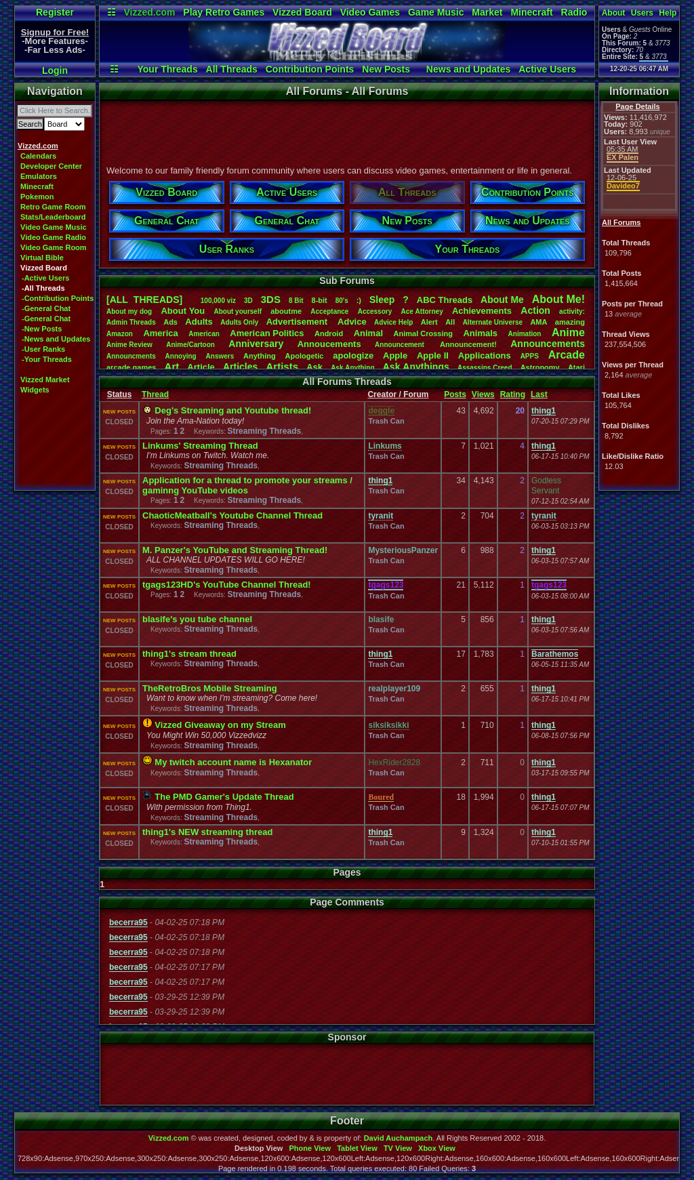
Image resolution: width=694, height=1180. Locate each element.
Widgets (34, 390)
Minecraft (531, 12)
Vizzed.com (149, 12)
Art (172, 366)
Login (55, 70)
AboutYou (183, 311)
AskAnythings (416, 366)
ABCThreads (444, 300)
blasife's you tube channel (197, 619)
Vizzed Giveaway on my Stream (220, 725)
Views (483, 394)
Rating (512, 394)
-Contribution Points (58, 298)
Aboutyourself (237, 311)
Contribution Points (310, 69)
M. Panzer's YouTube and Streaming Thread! (234, 550)
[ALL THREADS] (144, 299)
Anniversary (255, 343)
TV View (398, 1148)
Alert (429, 322)
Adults (198, 322)
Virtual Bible (42, 257)
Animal (368, 333)
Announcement (400, 344)
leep (381, 299)
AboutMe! (558, 299)
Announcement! (468, 344)
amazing (570, 322)
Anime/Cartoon (190, 344)
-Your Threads (47, 359)
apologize (353, 355)
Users (642, 13)
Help (667, 13)
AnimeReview (129, 344)
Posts (455, 394)
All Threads (232, 69)
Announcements (547, 343)
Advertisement (298, 322)
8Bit (296, 300)
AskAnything (352, 367)
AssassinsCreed (484, 367)
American (204, 334)
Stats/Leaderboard (53, 217)
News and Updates (468, 69)
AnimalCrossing (423, 333)
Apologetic (304, 356)
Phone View (310, 1148)
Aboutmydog (129, 311)
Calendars (38, 156)
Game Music (436, 12)
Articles (240, 366)
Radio (574, 12)
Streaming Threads (264, 431)
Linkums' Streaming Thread (200, 446)
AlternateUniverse (493, 322)
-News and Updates (56, 339)
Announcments (131, 356)
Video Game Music (53, 227)
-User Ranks (43, 349)
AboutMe (502, 299)
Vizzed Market (45, 379)
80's (341, 300)
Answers (220, 356)
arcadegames (131, 367)
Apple (395, 355)
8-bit (319, 300)
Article (200, 367)
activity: (572, 311)
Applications (484, 355)
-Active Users (45, 278)
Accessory (375, 311)
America (160, 333)
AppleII (433, 355)
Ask (314, 367)
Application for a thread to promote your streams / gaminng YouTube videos (247, 485)
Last (539, 394)
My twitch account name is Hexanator (233, 762)
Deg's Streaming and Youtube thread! (233, 410)
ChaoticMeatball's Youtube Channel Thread (232, 515)
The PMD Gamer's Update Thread (224, 797)
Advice (352, 322)
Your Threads (167, 69)
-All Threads (43, 288)
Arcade (566, 355)
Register (55, 12)
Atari (576, 367)
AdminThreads (131, 322)
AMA (538, 322)
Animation (525, 334)
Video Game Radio (53, 237)
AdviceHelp (393, 322)
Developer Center (51, 166)
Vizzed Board (302, 12)
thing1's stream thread (189, 654)
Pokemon (37, 196)
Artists (282, 366)
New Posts (386, 69)
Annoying (181, 356)
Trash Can (386, 421)
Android (328, 333)
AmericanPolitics (267, 333)
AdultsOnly (239, 322)
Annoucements (329, 344)
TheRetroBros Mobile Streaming (209, 688)
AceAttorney (422, 311)
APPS (529, 356)
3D (248, 300)
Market (487, 12)
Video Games (370, 12)
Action (535, 310)
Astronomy (540, 367)
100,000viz (218, 300)
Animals (480, 333)
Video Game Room (53, 247)
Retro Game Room (53, 207)
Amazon (119, 334)
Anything (259, 356)
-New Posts (42, 329)
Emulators (38, 176)
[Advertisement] (346, 130)
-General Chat (46, 308)
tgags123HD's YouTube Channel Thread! (226, 584)
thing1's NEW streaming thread (207, 832)
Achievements (482, 311)
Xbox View (436, 1148)
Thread (155, 394)
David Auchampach (398, 1138)
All (450, 322)
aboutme (286, 311)
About (614, 13)
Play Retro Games (223, 12)
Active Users (547, 69)
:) (358, 300)
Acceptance (329, 311)
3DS (271, 299)
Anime (568, 332)
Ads (170, 322)
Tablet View (357, 1148)
